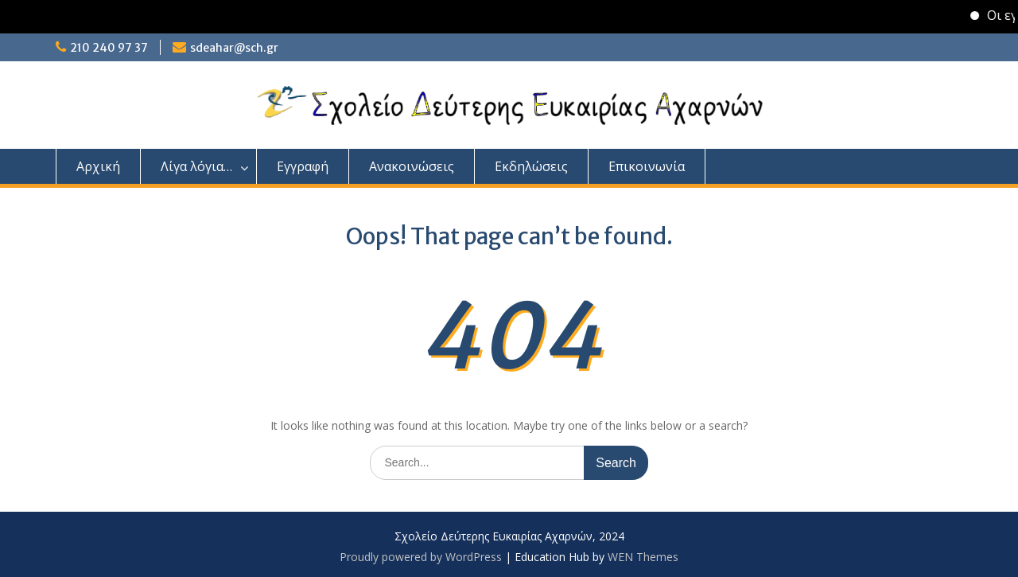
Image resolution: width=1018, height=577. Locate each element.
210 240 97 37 (109, 48)
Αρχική (98, 166)
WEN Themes (643, 556)
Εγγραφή (302, 166)
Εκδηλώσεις (531, 166)
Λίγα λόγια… (196, 166)
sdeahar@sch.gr (234, 48)
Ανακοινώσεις (411, 166)
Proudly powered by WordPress (421, 556)
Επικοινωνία (646, 166)
